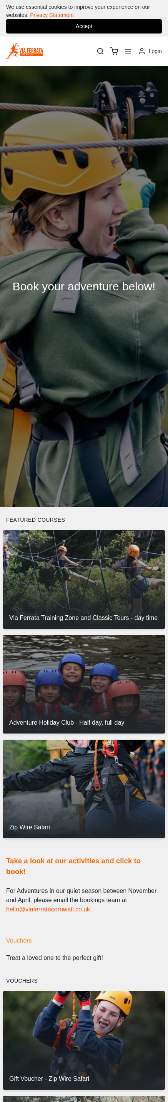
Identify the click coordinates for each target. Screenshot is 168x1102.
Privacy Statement (52, 15)
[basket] (114, 51)
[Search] (100, 51)
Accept (84, 26)
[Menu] (128, 51)
